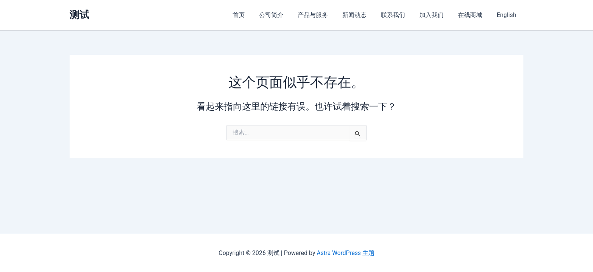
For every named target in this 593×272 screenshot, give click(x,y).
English (507, 15)
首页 (256, 15)
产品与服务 (325, 15)
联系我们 (401, 15)
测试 (79, 14)
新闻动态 (364, 15)
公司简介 (286, 15)
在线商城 (473, 15)
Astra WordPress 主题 (345, 253)
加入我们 (437, 15)
